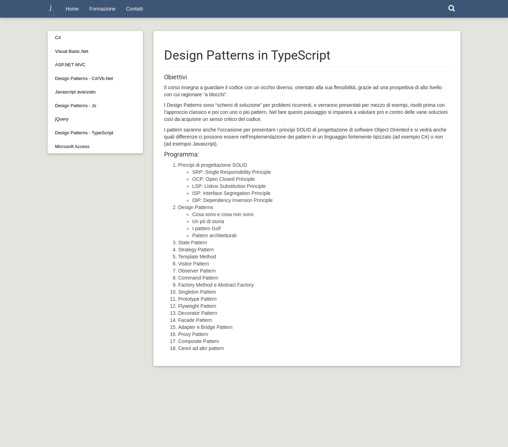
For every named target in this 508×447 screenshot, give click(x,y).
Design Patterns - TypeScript (84, 132)
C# (58, 37)
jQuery (61, 119)
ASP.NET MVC (70, 64)
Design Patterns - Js (75, 105)
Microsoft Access (72, 146)
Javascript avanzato (75, 91)
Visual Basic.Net (71, 51)
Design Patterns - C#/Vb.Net (84, 78)
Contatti (134, 9)
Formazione (102, 9)
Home (72, 9)
